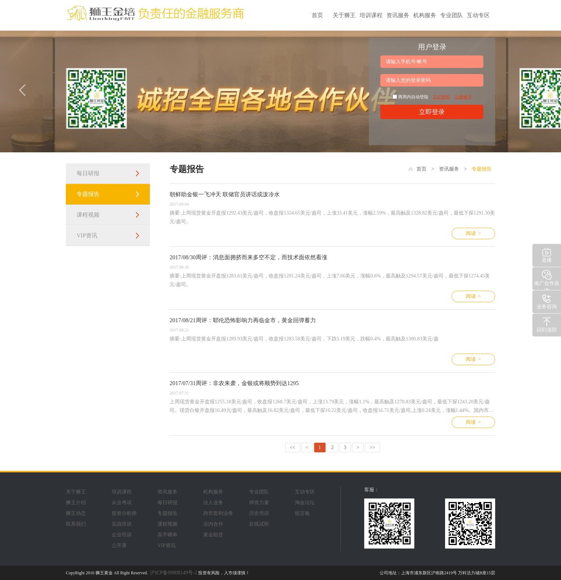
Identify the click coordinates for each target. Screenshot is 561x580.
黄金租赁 (213, 534)
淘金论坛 (305, 502)
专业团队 (451, 15)
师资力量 (259, 502)
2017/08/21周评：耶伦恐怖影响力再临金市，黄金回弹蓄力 (243, 320)
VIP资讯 (87, 235)
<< (293, 447)
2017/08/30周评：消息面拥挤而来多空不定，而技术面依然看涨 (248, 257)
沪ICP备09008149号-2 (173, 572)
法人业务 (213, 502)
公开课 (119, 545)
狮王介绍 (76, 502)
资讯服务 (397, 15)
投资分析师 (124, 513)
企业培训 (122, 534)
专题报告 (88, 194)
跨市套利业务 (218, 513)
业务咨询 (547, 301)
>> (372, 447)
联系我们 (76, 524)
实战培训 (122, 524)
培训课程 (371, 15)
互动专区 (478, 15)
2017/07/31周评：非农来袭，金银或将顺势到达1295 (234, 383)
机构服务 (424, 15)
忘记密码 (441, 96)
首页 (317, 15)
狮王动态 (76, 513)
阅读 (473, 233)
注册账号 (463, 96)
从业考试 (122, 502)
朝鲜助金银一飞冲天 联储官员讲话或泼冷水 (225, 194)
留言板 (302, 513)
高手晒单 (167, 534)
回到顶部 (547, 324)
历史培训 (259, 513)
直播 (547, 254)
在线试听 (259, 524)
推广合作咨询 (546, 279)
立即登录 (432, 111)
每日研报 (88, 173)
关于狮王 (344, 15)
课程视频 (88, 215)
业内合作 (213, 524)
